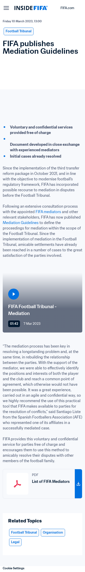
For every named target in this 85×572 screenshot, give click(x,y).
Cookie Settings (13, 568)
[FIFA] (31, 8)
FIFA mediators (48, 211)
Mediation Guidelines (21, 222)
